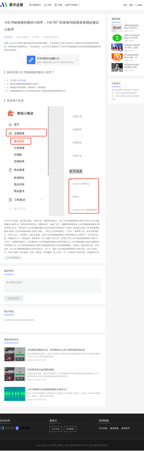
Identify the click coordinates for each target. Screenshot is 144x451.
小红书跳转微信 (13, 257)
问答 (47, 5)
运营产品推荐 (73, 5)
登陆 (131, 5)
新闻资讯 (35, 5)
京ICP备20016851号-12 (76, 445)
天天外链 (22, 80)
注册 (125, 5)
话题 (58, 5)
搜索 (138, 5)
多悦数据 (70, 429)
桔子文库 (8, 37)
